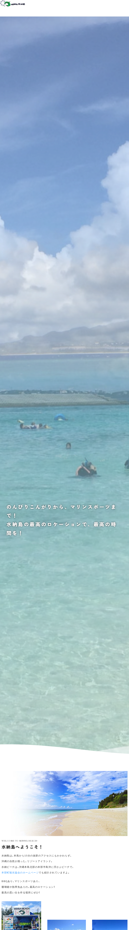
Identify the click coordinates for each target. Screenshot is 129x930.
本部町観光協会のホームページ (20, 872)
